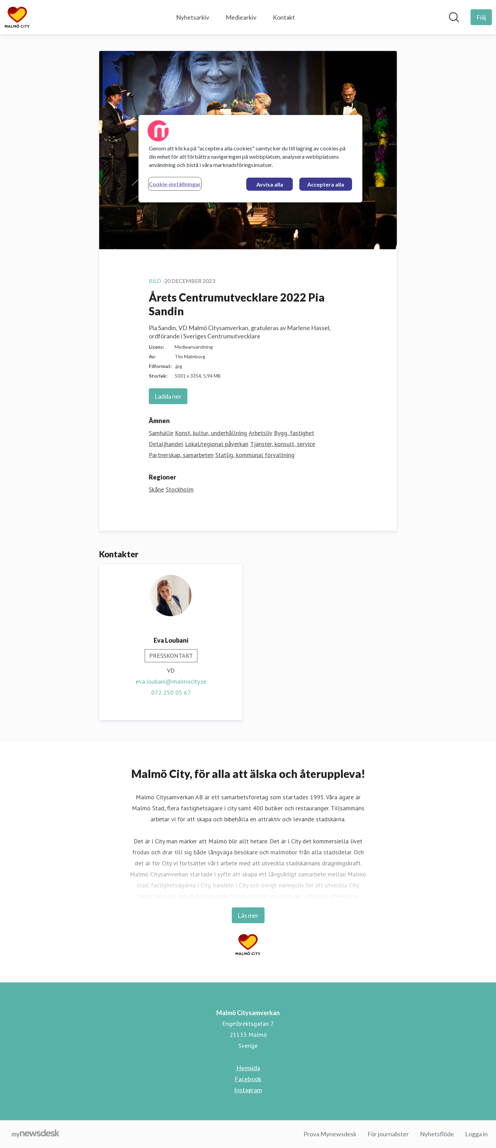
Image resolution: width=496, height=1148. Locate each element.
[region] (250, 158)
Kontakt (284, 17)
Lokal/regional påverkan (216, 444)
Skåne (156, 489)
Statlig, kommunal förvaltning (254, 455)
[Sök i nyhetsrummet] (453, 17)
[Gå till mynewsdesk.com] (35, 1134)
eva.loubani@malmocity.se (171, 681)
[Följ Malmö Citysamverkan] (481, 17)
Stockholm (180, 489)
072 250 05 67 (171, 692)
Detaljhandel (166, 444)
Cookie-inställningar (175, 184)
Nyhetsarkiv (192, 17)
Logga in (476, 1134)
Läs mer (248, 915)
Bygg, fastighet (294, 433)
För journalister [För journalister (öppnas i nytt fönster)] (388, 1134)
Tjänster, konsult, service (282, 444)
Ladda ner (168, 396)
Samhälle (161, 433)
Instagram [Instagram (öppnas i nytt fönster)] (248, 1090)
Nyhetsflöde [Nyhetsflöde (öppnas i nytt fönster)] (437, 1134)
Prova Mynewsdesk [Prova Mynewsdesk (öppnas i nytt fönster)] (329, 1134)
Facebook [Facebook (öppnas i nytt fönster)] (248, 1079)
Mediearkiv (241, 17)
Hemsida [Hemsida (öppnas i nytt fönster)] (248, 1068)
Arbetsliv (260, 433)
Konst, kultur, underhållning (211, 433)
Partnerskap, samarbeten (181, 455)
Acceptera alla (325, 184)
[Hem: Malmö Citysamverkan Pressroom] (17, 17)
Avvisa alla (269, 184)
